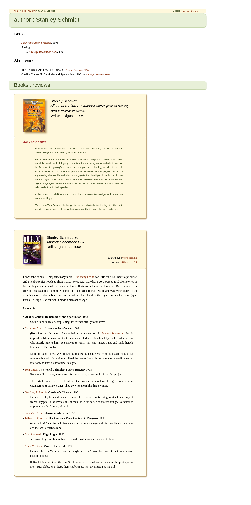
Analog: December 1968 (77, 70)
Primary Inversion (112, 333)
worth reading (129, 257)
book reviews (29, 10)
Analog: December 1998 (43, 51)
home (17, 10)
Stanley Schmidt (191, 10)
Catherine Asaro (34, 328)
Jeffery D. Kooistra (36, 418)
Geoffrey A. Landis (36, 392)
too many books (85, 276)
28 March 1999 (129, 262)
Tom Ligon (31, 369)
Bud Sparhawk (33, 434)
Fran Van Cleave (34, 413)
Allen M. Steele (34, 446)
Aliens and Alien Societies (36, 42)
